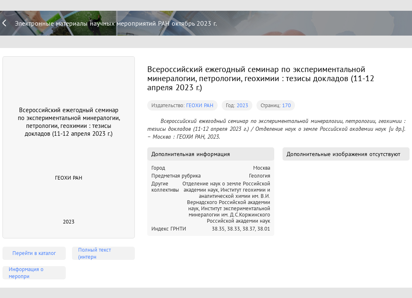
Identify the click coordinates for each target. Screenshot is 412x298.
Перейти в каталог (34, 253)
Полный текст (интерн (94, 253)
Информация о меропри (26, 272)
